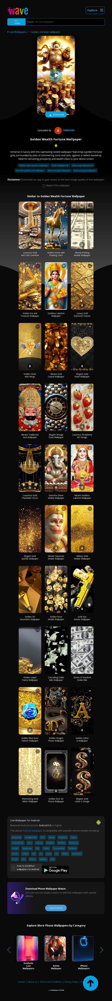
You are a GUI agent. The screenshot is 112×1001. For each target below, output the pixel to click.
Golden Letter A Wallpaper (82, 739)
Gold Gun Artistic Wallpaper (82, 618)
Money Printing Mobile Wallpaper (82, 254)
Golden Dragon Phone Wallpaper (56, 739)
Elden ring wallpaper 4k (82, 165)
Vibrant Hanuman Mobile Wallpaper (56, 557)
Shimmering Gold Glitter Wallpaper (30, 800)
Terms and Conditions (51, 981)
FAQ (82, 981)
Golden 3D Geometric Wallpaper (30, 618)
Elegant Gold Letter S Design (82, 800)
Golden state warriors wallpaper (33, 165)
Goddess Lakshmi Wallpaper (56, 314)
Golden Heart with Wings (30, 375)
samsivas (64, 130)
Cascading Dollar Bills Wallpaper (56, 678)
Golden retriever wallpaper (45, 32)
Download (56, 115)
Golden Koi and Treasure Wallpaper (30, 314)
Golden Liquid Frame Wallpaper (30, 678)
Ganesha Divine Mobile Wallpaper (56, 496)
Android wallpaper (32, 830)
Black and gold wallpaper (59, 170)
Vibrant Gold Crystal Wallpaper (56, 375)
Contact (22, 981)
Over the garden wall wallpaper (30, 170)
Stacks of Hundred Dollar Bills (82, 678)
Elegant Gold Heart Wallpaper (82, 375)
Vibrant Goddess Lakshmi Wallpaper (82, 496)
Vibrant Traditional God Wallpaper (29, 436)
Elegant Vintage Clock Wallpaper (56, 436)
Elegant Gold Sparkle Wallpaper (30, 557)
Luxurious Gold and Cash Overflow (30, 254)
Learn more (55, 908)
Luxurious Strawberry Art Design (82, 436)
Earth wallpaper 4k (60, 165)
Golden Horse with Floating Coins (56, 254)
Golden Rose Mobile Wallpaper (56, 618)
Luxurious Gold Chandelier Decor (30, 496)
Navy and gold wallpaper (85, 170)
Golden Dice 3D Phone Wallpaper (56, 800)
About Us (32, 981)
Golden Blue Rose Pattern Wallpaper (29, 739)
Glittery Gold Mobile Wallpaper (82, 557)
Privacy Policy (71, 981)
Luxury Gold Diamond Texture (82, 314)
